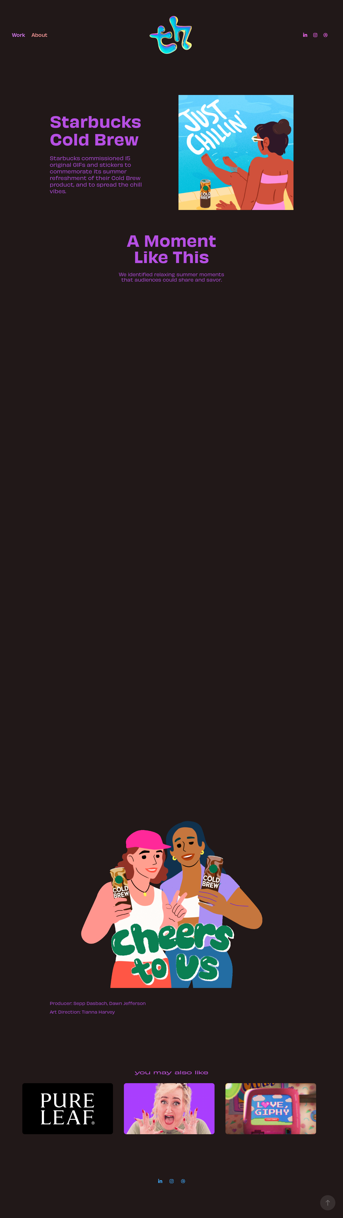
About (39, 34)
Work (18, 34)
